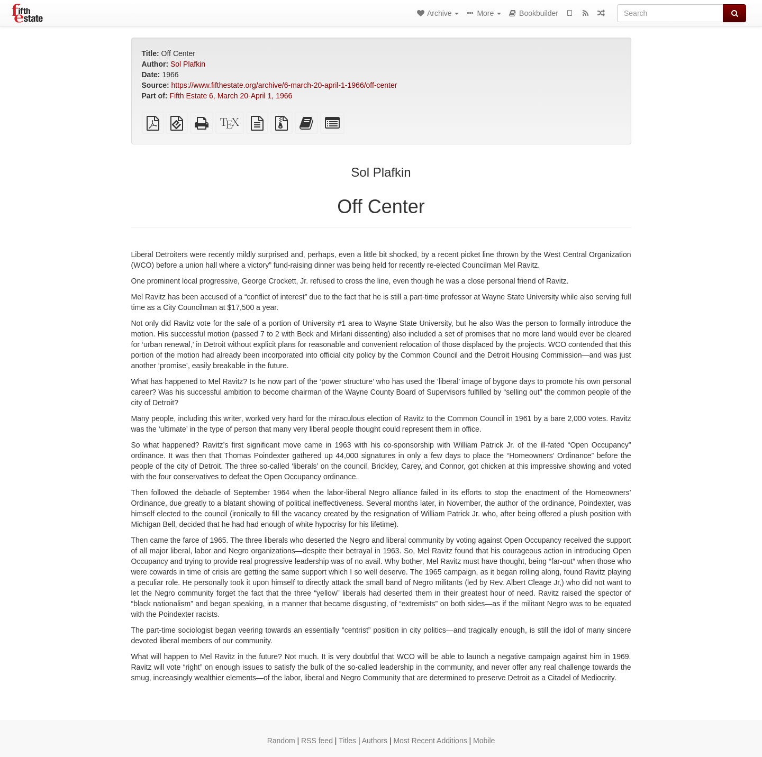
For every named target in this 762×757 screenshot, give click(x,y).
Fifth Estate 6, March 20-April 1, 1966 (230, 96)
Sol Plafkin (187, 64)
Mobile (484, 740)
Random (281, 740)
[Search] (670, 13)
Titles (347, 740)
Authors (374, 740)
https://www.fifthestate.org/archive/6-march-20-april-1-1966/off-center (284, 85)
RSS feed (317, 740)
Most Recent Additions (430, 740)
